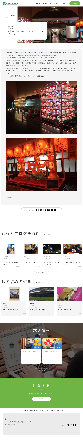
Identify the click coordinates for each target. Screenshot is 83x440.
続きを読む (10, 256)
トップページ (23, 412)
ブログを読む (54, 3)
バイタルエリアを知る (40, 3)
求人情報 (64, 3)
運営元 (64, 427)
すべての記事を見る (41, 273)
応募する (75, 3)
